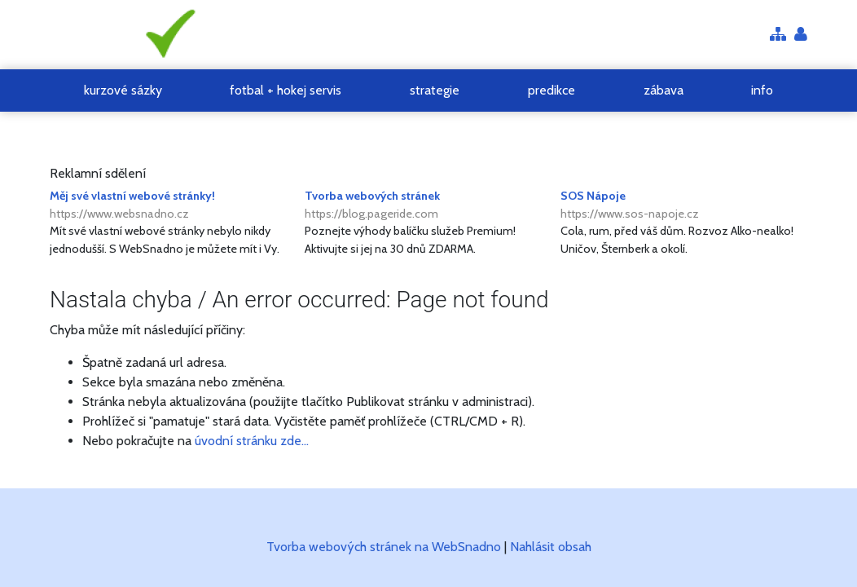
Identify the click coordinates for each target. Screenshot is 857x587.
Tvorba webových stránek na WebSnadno (383, 546)
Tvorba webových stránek (428, 205)
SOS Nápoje (683, 205)
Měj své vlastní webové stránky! (173, 205)
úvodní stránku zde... (252, 440)
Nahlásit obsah (550, 546)
